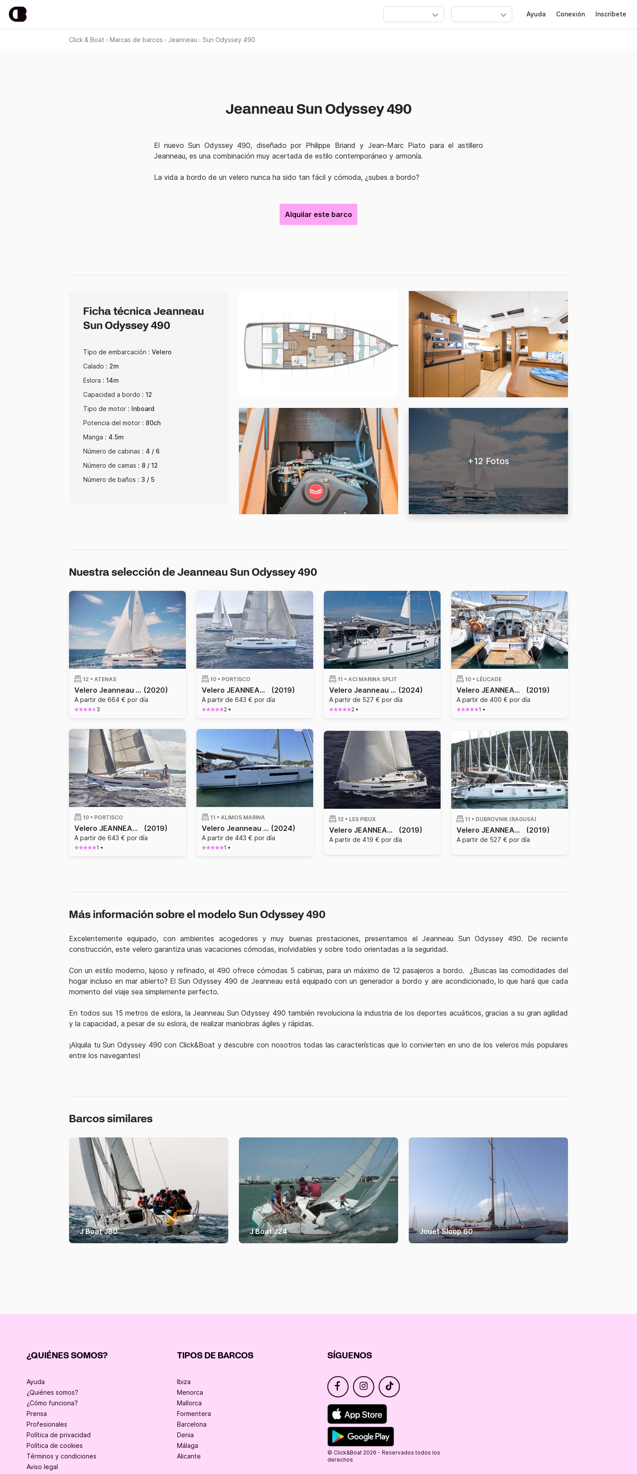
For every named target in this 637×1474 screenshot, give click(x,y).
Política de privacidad (59, 1435)
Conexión (570, 14)
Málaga (187, 1445)
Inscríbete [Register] (610, 14)
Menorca (190, 1392)
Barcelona (192, 1424)
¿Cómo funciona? (52, 1403)
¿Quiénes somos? (52, 1392)
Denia (185, 1435)
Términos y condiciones (61, 1456)
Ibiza (184, 1381)
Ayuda (535, 14)
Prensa (37, 1413)
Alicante (189, 1456)
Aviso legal (42, 1466)
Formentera (194, 1413)
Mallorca (189, 1403)
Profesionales (47, 1424)
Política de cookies (55, 1445)
